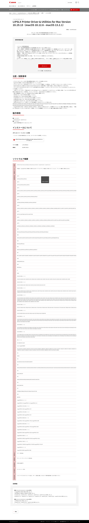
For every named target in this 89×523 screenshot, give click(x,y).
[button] (12, 6)
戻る (16, 511)
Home (10, 12)
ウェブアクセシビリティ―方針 (75, 521)
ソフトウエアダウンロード (22, 12)
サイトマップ (48, 521)
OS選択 (42, 12)
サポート (14, 12)
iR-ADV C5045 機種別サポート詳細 (33, 12)
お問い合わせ (43, 521)
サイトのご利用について (55, 521)
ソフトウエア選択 (48, 12)
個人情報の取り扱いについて (64, 521)
